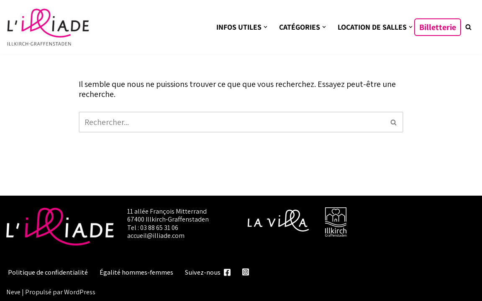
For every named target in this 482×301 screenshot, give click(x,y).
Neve (13, 291)
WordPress (79, 291)
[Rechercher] (468, 27)
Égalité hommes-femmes (136, 272)
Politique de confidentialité (48, 272)
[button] (265, 27)
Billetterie (437, 27)
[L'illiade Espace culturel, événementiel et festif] (48, 27)
